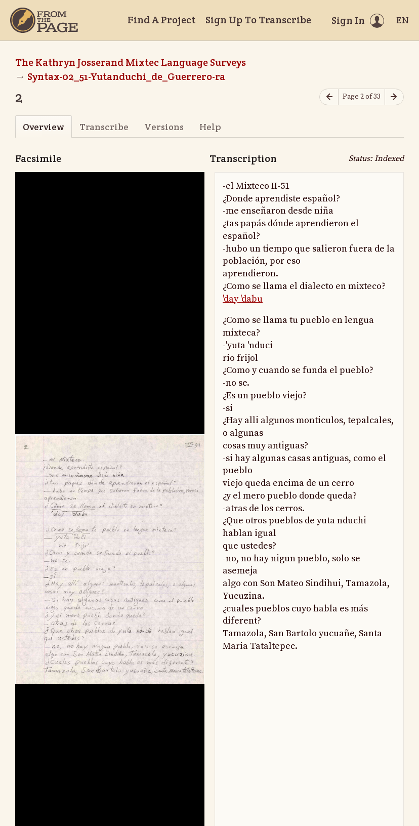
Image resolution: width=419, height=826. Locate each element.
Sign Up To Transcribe (258, 19)
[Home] (44, 20)
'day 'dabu (243, 299)
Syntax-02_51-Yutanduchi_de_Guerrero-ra (126, 76)
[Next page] (394, 97)
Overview (43, 127)
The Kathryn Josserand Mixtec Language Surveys (130, 62)
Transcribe (104, 127)
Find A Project (161, 19)
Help (210, 127)
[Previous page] (329, 97)
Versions (164, 127)
